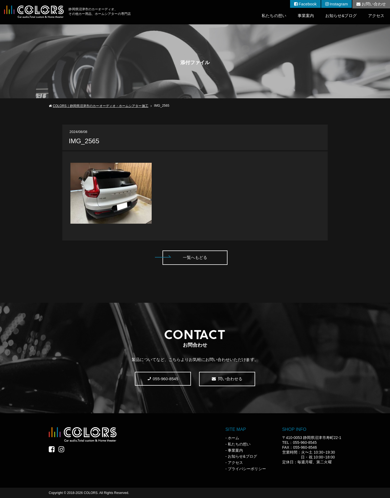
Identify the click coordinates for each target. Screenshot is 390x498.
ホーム (233, 438)
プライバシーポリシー (247, 469)
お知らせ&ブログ (341, 15)
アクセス (376, 15)
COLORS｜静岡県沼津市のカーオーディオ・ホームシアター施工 (100, 106)
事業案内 (306, 15)
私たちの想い (274, 15)
